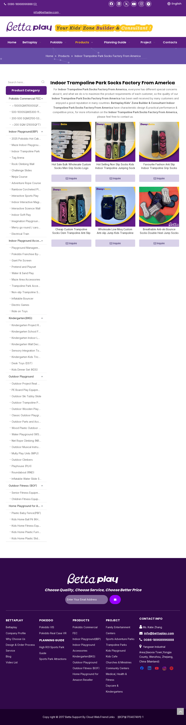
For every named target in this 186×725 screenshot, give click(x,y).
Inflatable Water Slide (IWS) (28, 478)
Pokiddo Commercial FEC (25, 98)
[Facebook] (111, 4)
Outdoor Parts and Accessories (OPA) (29, 421)
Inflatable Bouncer (22, 298)
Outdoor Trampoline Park (27, 402)
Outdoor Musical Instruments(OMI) (29, 447)
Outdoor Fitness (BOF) (23, 485)
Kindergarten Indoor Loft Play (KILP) (29, 337)
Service (10, 650)
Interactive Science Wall (26, 208)
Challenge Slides (22, 170)
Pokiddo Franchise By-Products (29, 254)
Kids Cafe (112, 656)
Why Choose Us (15, 639)
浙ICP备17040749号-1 (130, 716)
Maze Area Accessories (26, 279)
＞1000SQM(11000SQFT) (26, 105)
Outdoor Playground (21, 376)
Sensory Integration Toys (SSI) (29, 350)
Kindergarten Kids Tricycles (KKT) (29, 356)
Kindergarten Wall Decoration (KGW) (29, 344)
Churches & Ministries (119, 662)
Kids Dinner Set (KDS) (25, 369)
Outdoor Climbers (22, 459)
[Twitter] (126, 4)
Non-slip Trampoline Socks (28, 292)
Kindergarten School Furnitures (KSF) (29, 331)
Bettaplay (11, 627)
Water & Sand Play (23, 273)
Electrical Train (20, 233)
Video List (12, 662)
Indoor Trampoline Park (26, 151)
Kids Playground (116, 650)
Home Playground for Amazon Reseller (28, 506)
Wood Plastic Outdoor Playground (29, 427)
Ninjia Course (19, 176)
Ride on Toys (20, 311)
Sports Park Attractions (52, 658)
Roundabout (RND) (23, 472)
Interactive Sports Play (25, 195)
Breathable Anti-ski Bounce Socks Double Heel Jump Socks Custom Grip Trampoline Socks (159, 235)
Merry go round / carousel (27, 227)
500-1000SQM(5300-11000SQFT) (29, 111)
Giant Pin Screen (21, 260)
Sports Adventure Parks (120, 639)
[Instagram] (141, 4)
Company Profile (16, 633)
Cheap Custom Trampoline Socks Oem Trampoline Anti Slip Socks (71, 235)
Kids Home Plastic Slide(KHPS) (29, 538)
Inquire (71, 180)
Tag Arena (18, 157)
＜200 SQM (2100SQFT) (26, 124)
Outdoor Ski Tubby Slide (26, 396)
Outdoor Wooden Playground (29, 408)
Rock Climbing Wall (23, 164)
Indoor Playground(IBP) (23, 131)
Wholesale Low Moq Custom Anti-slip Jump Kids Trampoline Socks (115, 235)
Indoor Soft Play (21, 214)
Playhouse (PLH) (22, 466)
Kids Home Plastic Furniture (28, 532)
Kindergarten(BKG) (20, 318)
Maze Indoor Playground (26, 144)
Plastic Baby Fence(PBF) (26, 513)
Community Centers (117, 668)
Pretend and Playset (24, 266)
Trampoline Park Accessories (29, 285)
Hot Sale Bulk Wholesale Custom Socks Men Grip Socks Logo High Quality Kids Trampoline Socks (71, 168)
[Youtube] (134, 4)
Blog (8, 656)
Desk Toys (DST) (22, 363)
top (180, 711)
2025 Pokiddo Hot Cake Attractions (29, 138)
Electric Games (20, 304)
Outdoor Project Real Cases (28, 383)
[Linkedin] (119, 4)
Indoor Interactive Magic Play (29, 202)
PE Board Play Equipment (27, 389)
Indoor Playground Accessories (28, 240)
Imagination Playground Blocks (29, 221)
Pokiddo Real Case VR (52, 633)
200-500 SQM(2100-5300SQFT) (29, 118)
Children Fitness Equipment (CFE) (29, 499)
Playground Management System (29, 247)
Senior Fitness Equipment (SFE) (29, 492)
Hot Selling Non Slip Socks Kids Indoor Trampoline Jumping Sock (115, 168)
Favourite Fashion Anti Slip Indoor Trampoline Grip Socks (159, 168)
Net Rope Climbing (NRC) (27, 440)
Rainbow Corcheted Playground (29, 189)
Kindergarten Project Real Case (29, 325)
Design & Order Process (20, 644)
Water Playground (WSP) (27, 434)
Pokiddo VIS (46, 627)
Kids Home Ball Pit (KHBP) (27, 519)
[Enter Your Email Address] (86, 599)
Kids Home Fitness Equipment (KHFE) (29, 525)
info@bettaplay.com (159, 633)
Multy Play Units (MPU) (25, 453)
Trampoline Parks (116, 644)
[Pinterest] (148, 4)
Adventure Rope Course (26, 183)
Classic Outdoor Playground (28, 415)
